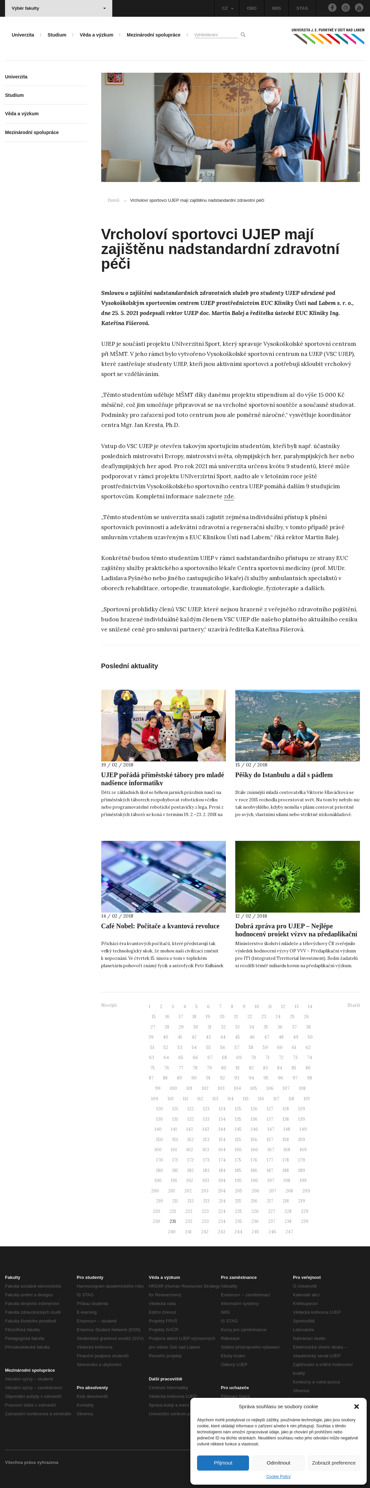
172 (190, 1160)
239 (304, 1221)
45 (237, 1037)
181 (175, 1170)
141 (174, 1129)
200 (155, 1191)
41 (180, 1037)
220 (156, 1211)
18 (194, 1016)
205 (238, 1191)
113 (215, 1099)
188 (286, 1170)
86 (308, 1068)
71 (267, 1057)
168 (287, 1150)
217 (270, 1201)
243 (221, 1232)
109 (154, 1099)
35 (265, 1027)
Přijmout (223, 1463)
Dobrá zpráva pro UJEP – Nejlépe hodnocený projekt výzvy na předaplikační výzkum (296, 934)
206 (255, 1191)
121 (175, 1109)
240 (172, 1232)
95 (265, 1078)
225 (238, 1211)
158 (286, 1139)
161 (174, 1150)
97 (295, 1078)
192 (189, 1180)
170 (159, 1160)
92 (222, 1078)
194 (222, 1180)
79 (209, 1068)
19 (208, 1016)
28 (167, 1027)
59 (265, 1047)
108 (302, 1088)
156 (254, 1139)
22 (249, 1016)
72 (281, 1057)
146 (254, 1129)
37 (294, 1027)
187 (270, 1170)
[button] (356, 1406)
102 (205, 1088)
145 (238, 1129)
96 (280, 1078)
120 (159, 1109)
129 (301, 1109)
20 (222, 1016)
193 (205, 1180)
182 (190, 1170)
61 (294, 1047)
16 (167, 1016)
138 (286, 1119)
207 (272, 1191)
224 (222, 1211)
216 (254, 1201)
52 (166, 1047)
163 (205, 1150)
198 (287, 1180)
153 (206, 1139)
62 (308, 1047)
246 (272, 1232)
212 (190, 1201)
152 (190, 1139)
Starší (354, 1005)
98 (309, 1078)
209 (306, 1191)
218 (286, 1201)
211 (175, 1201)
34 (251, 1027)
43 (208, 1037)
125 (238, 1109)
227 (271, 1211)
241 (188, 1232)
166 (254, 1150)
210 (159, 1201)
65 (180, 1057)
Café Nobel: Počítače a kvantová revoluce (160, 926)
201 (171, 1191)
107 (286, 1088)
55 (208, 1047)
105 (253, 1088)
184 (222, 1170)
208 (289, 1191)
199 (303, 1180)
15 (154, 1016)
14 (310, 1006)
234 (222, 1221)
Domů (114, 200)
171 (175, 1160)
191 (174, 1180)
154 (222, 1139)
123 (206, 1109)
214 (222, 1201)
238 (288, 1221)
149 (303, 1129)
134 (222, 1119)
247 (289, 1232)
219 (301, 1201)
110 (171, 1099)
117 (276, 1099)
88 (165, 1078)
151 (175, 1139)
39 (150, 1037)
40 (165, 1037)
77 (181, 1068)
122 (190, 1109)
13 (297, 1006)
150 (159, 1139)
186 (254, 1170)
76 (166, 1068)
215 (238, 1201)
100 (173, 1088)
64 (166, 1057)
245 (255, 1232)
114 (231, 1099)
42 (193, 1037)
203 (204, 1191)
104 (237, 1088)
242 (204, 1232)
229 (304, 1211)
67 (209, 1057)
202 (188, 1191)
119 (307, 1099)
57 (237, 1047)
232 (188, 1221)
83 (265, 1068)
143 (205, 1129)
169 (303, 1150)
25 (292, 1016)
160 (158, 1150)
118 (291, 1099)
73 (295, 1057)
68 (224, 1057)
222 (188, 1211)
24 (278, 1016)
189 (301, 1170)
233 (205, 1221)
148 (287, 1129)
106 (269, 1088)
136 (254, 1119)
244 (238, 1232)
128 (286, 1109)
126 (254, 1109)
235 (238, 1221)
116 (261, 1099)
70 (253, 1057)
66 (195, 1057)
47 (266, 1037)
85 (294, 1068)
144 (222, 1129)
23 (263, 1016)
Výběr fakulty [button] (59, 8)
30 (195, 1027)
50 (310, 1037)
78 (195, 1068)
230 (156, 1221)
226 (255, 1211)
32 (223, 1027)
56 (222, 1047)
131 (175, 1119)
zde (229, 496)
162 (189, 1150)
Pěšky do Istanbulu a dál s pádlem (284, 775)
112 (200, 1099)
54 (194, 1047)
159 (301, 1139)
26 (306, 1016)
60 (280, 1047)
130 (159, 1119)
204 (222, 1191)
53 (180, 1047)
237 (271, 1221)
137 (270, 1119)
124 (222, 1109)
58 (251, 1047)
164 (222, 1150)
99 (158, 1088)
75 (152, 1068)
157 (270, 1139)
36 (280, 1027)
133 (206, 1119)
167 (270, 1150)
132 (190, 1119)
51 (152, 1047)
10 (257, 1006)
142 (189, 1129)
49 (295, 1037)
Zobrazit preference (334, 1463)
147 (270, 1129)
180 (159, 1170)
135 (238, 1119)
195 (238, 1180)
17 (181, 1016)
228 (288, 1211)
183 (206, 1170)
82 (251, 1068)
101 (189, 1088)
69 (239, 1057)
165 (238, 1150)
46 (252, 1037)
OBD (252, 8)
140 (158, 1129)
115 (246, 1099)
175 (238, 1160)
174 (222, 1160)
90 (194, 1078)
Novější (109, 1005)
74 (309, 1057)
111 (185, 1099)
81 (238, 1068)
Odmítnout (278, 1463)
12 (283, 1006)
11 (270, 1006)
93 (236, 1078)
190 (158, 1180)
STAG (302, 8)
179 (301, 1160)
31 (209, 1027)
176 (254, 1160)
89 (179, 1078)
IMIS (276, 8)
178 (286, 1160)
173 (206, 1160)
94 (251, 1078)
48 (281, 1037)
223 (205, 1211)
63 (151, 1057)
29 (181, 1027)
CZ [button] (227, 8)
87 (151, 1078)
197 (270, 1180)
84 (279, 1068)
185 (238, 1170)
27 (152, 1027)
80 (223, 1068)
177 (270, 1160)
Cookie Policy (278, 1476)
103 (221, 1088)
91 (208, 1078)
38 (308, 1027)
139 (301, 1119)
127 (270, 1109)
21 (236, 1016)
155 (238, 1139)
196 (254, 1180)
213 (206, 1201)
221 (173, 1211)
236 (255, 1221)
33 (237, 1027)
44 (223, 1037)
